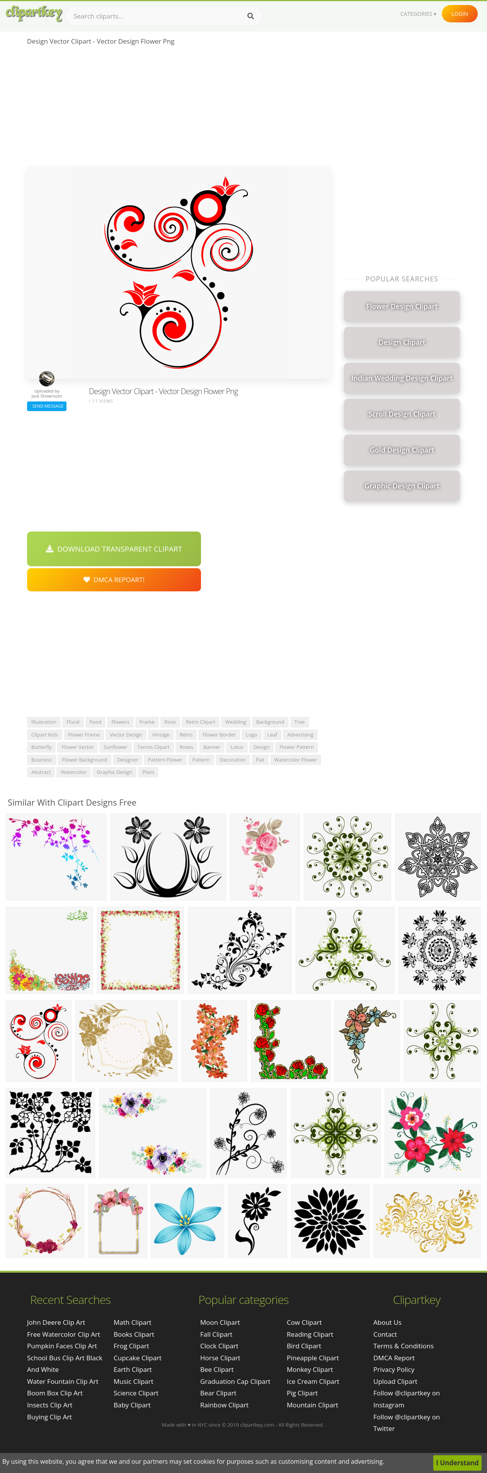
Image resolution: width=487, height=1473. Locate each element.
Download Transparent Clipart (114, 549)
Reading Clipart (310, 1334)
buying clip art (49, 1416)
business (41, 759)
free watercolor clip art (63, 1334)
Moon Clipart (220, 1322)
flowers (120, 721)
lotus (236, 746)
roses (187, 746)
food (95, 721)
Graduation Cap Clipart (235, 1381)
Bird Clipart (304, 1345)
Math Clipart (133, 1322)
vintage (161, 734)
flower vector (77, 746)
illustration (43, 721)
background (270, 721)
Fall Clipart (216, 1334)
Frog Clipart (131, 1345)
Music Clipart (133, 1381)
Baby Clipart (132, 1404)
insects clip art (49, 1404)
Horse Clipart (220, 1357)
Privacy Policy (393, 1369)
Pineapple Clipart (313, 1357)
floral (73, 721)
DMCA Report (394, 1357)
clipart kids (44, 734)
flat (260, 759)
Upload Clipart (395, 1381)
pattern (201, 759)
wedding (235, 721)
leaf (272, 734)
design (261, 746)
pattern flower (165, 759)
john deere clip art (56, 1322)
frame (147, 721)
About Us (387, 1322)
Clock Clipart (219, 1345)
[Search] (251, 16)
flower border (219, 734)
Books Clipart (134, 1334)
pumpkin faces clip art (62, 1345)
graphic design (114, 772)
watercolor (74, 772)
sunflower (115, 746)
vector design (126, 734)
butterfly (41, 746)
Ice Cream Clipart (313, 1381)
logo (251, 734)
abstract (41, 772)
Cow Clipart (304, 1322)
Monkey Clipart (310, 1369)
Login (459, 13)
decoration (233, 759)
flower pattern (296, 746)
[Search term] (164, 16)
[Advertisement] (178, 108)
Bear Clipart (218, 1392)
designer (127, 759)
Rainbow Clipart (224, 1404)
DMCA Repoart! (114, 579)
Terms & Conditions (403, 1345)
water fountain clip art (62, 1381)
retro (186, 734)
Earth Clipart (133, 1369)
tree (300, 721)
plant (148, 772)
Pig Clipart (302, 1392)
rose (170, 721)
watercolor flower (295, 759)
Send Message (46, 406)
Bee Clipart (217, 1369)
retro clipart (200, 721)
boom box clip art (55, 1392)
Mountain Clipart (312, 1404)
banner (211, 746)
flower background (84, 759)
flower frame (84, 734)
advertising (300, 734)
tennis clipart (154, 746)
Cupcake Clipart (138, 1357)
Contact (385, 1334)
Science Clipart (136, 1392)
